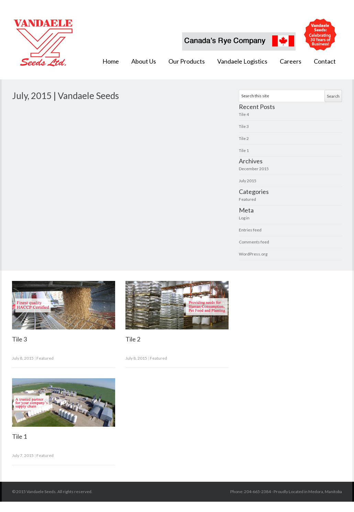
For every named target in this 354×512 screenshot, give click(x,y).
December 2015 (254, 168)
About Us (143, 61)
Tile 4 (244, 114)
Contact (325, 61)
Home (110, 61)
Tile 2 (244, 138)
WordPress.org (253, 254)
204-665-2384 (258, 491)
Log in (244, 217)
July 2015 (247, 180)
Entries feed (250, 229)
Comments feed (254, 241)
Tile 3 (244, 126)
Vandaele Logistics (242, 61)
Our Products (186, 61)
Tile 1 (244, 150)
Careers (290, 61)
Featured (247, 199)
